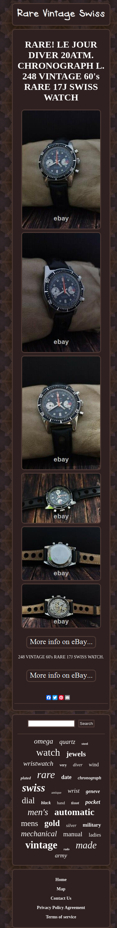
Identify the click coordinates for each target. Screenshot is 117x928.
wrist (74, 790)
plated (26, 778)
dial (28, 800)
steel (84, 743)
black (46, 802)
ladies (95, 835)
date (66, 777)
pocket (92, 802)
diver (78, 764)
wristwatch (38, 763)
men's (37, 812)
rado (67, 849)
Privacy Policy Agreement (61, 907)
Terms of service (61, 917)
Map (61, 889)
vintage (41, 845)
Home (61, 879)
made (86, 845)
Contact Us (61, 898)
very (63, 765)
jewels (76, 754)
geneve (93, 791)
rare (46, 774)
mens (29, 823)
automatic (74, 812)
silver (71, 825)
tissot (75, 803)
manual (72, 834)
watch (48, 752)
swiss (33, 788)
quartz (67, 741)
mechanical (39, 833)
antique (56, 792)
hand (61, 802)
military (92, 825)
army (61, 855)
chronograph (89, 778)
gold (52, 823)
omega (43, 741)
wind (94, 764)
